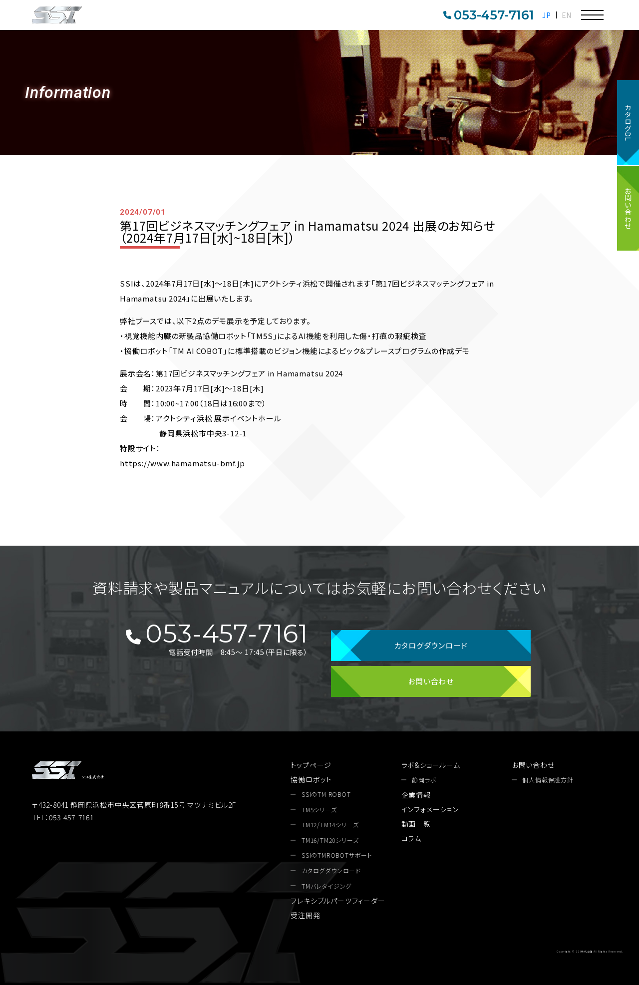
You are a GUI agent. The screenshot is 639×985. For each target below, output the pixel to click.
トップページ (311, 764)
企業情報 (416, 794)
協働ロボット (311, 779)
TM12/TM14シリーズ (330, 825)
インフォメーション (430, 809)
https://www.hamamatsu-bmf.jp (182, 463)
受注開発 (305, 915)
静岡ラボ (424, 780)
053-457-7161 (488, 15)
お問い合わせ (628, 208)
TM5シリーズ (319, 810)
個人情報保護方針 (547, 780)
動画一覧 (416, 823)
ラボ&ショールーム (430, 764)
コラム (411, 838)
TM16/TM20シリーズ (330, 840)
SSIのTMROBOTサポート (337, 855)
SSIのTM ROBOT (326, 794)
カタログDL (628, 122)
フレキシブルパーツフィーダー (338, 900)
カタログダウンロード (431, 645)
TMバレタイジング (326, 886)
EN (567, 14)
